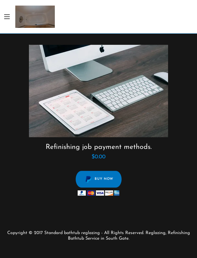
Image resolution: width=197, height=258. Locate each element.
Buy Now (98, 179)
